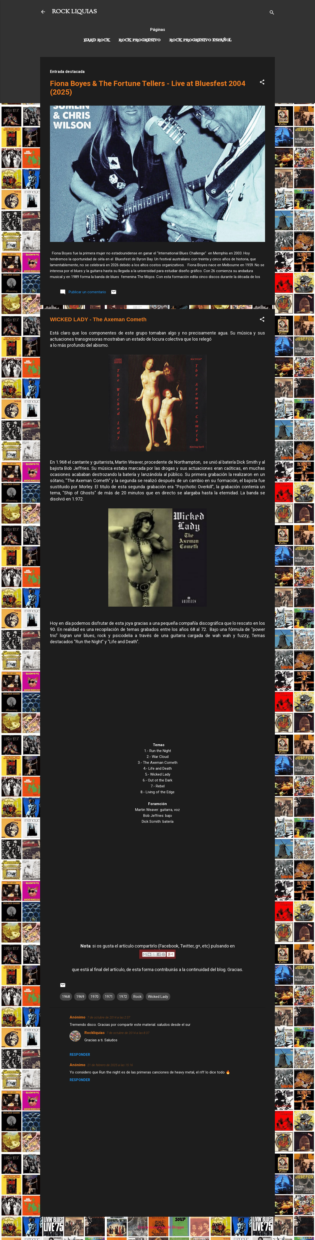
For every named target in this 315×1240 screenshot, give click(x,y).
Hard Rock (97, 40)
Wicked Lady (158, 996)
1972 (123, 996)
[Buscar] (272, 13)
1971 (109, 996)
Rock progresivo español (200, 40)
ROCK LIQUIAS (74, 12)
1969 (80, 996)
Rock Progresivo (139, 40)
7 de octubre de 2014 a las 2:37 (108, 1017)
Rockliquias (94, 1033)
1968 (66, 996)
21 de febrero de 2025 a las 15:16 (110, 1065)
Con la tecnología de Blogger (157, 1227)
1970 (94, 996)
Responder (80, 1055)
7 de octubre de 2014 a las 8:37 (128, 1033)
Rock (137, 996)
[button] (262, 83)
